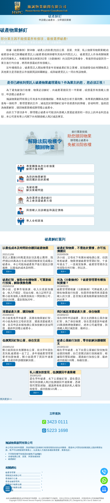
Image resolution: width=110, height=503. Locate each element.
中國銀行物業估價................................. (23, 487)
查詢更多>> (6, 399)
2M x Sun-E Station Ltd (92, 500)
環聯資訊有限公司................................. (23, 475)
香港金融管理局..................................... (24, 481)
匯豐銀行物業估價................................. (23, 484)
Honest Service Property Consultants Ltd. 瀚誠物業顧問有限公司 (47, 500)
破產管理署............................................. (24, 472)
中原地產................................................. (24, 490)
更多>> (9, 271)
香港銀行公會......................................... (24, 478)
